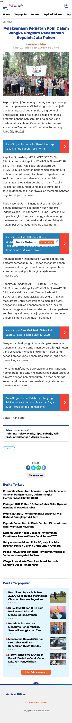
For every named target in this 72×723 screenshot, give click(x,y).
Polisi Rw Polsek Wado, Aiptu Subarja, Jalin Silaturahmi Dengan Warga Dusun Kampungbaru (32, 435)
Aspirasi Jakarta (53, 14)
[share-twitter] (33, 467)
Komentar (36, 475)
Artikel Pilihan (16, 694)
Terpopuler (20, 14)
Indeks (35, 14)
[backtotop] (36, 685)
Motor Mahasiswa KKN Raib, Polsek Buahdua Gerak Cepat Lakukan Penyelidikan (26, 658)
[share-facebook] (28, 467)
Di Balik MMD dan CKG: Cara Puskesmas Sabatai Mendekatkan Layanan (25, 611)
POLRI (9, 448)
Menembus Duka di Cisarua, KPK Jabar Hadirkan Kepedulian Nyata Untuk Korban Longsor (25, 643)
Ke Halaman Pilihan (36, 702)
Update (46, 242)
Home (6, 14)
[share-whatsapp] (38, 467)
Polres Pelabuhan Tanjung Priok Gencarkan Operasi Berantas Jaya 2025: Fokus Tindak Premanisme (29, 402)
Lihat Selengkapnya (36, 672)
